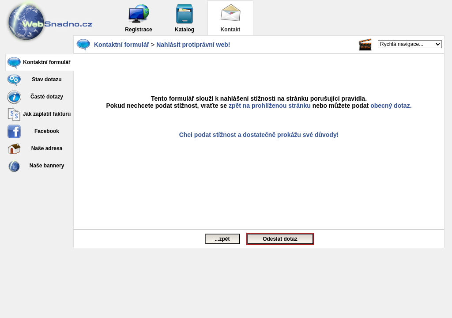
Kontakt (230, 18)
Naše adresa (34, 149)
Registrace (138, 18)
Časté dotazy (35, 97)
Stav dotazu (34, 80)
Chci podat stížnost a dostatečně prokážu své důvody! (259, 134)
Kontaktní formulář (39, 63)
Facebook (33, 132)
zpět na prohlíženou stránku (270, 105)
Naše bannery (35, 166)
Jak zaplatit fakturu (39, 114)
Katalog (184, 18)
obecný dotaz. (390, 105)
